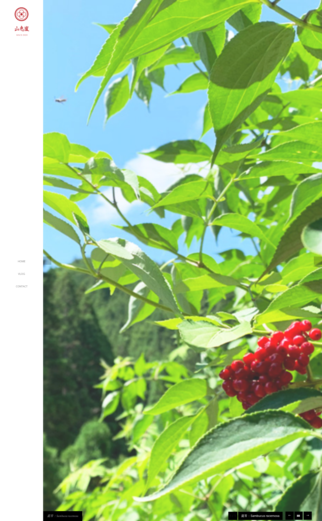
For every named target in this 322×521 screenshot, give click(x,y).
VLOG (21, 274)
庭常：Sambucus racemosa (62, 516)
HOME (21, 261)
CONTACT (22, 286)
